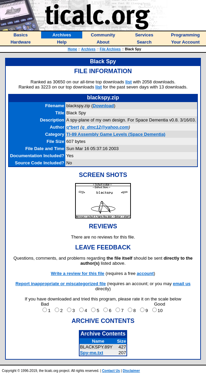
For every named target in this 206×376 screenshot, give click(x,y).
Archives (88, 49)
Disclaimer (131, 371)
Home (72, 49)
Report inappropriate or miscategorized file (60, 283)
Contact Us (111, 371)
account (145, 273)
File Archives (110, 49)
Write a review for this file (77, 273)
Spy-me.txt (91, 352)
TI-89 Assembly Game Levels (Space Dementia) (115, 134)
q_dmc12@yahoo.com (105, 127)
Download (103, 105)
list (128, 81)
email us (182, 283)
